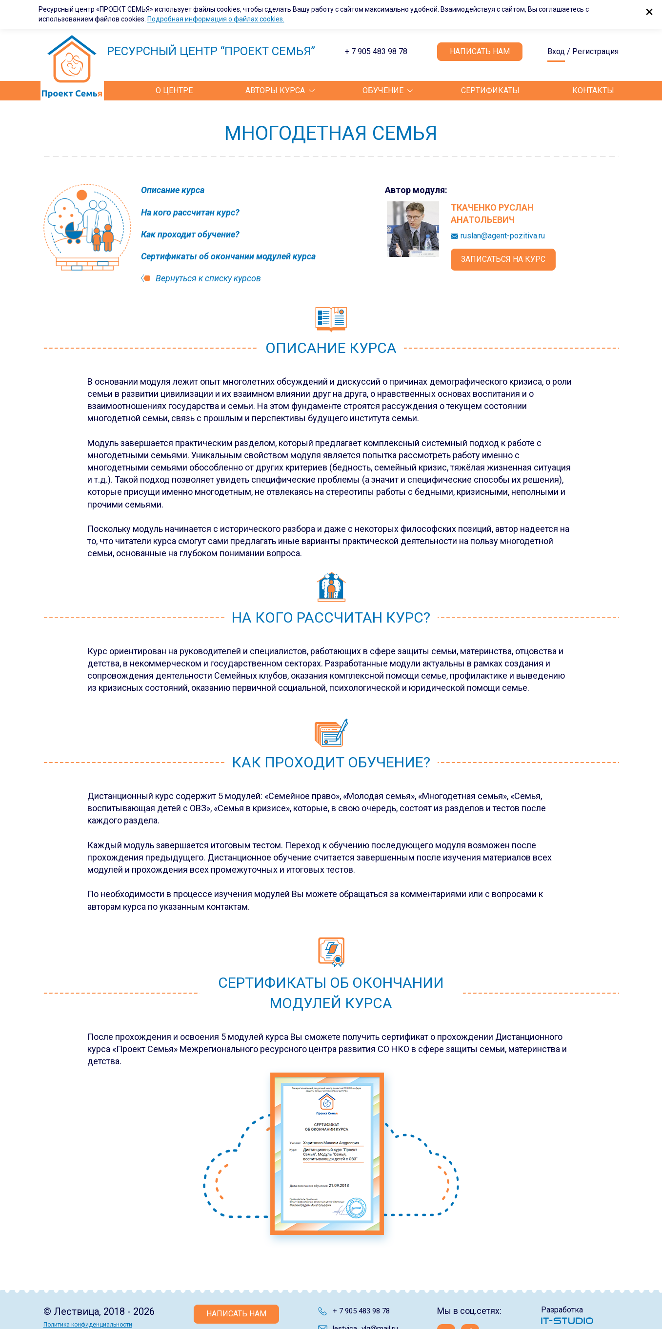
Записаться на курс (503, 259)
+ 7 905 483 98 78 (376, 51)
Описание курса (172, 190)
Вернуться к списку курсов (208, 278)
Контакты (593, 90)
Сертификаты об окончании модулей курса (228, 256)
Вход (556, 52)
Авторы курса (275, 90)
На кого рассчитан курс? (190, 212)
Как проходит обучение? (190, 234)
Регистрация (595, 51)
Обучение (382, 90)
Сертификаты (490, 90)
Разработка (562, 1309)
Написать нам (480, 51)
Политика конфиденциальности (87, 1324)
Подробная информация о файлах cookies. (215, 19)
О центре (174, 90)
